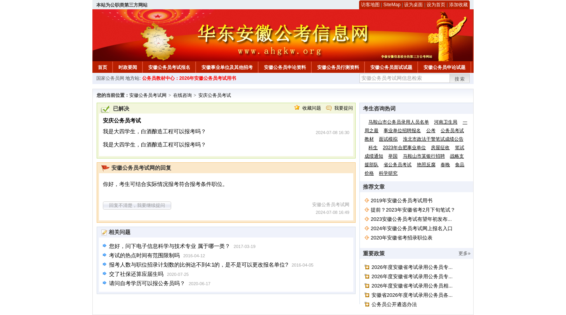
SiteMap (392, 4)
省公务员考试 (397, 164)
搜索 (460, 79)
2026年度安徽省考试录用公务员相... (412, 286)
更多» (464, 253)
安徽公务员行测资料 (338, 67)
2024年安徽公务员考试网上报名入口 (412, 228)
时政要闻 (127, 67)
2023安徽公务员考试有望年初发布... (411, 219)
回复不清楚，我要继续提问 (137, 205)
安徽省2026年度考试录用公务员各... (412, 295)
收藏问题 (311, 108)
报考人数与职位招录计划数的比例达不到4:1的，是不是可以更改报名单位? (198, 265)
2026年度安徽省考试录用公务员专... (412, 267)
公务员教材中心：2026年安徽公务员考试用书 (189, 78)
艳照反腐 (426, 164)
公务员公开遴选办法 (394, 304)
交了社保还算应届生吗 (136, 274)
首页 (102, 67)
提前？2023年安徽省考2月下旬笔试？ (413, 210)
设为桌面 (413, 4)
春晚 (445, 164)
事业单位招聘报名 (402, 130)
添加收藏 (458, 4)
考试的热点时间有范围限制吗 (144, 255)
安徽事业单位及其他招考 (227, 67)
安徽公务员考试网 (148, 95)
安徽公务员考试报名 (169, 67)
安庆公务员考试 (214, 95)
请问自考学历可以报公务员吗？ (147, 283)
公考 (431, 130)
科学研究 (388, 173)
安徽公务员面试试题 (391, 67)
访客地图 (370, 4)
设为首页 (436, 4)
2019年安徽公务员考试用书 (401, 200)
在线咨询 (182, 95)
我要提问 (343, 108)
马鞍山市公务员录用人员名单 (398, 122)
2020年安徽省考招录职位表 (401, 238)
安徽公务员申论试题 (444, 67)
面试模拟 (388, 139)
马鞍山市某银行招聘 (424, 156)
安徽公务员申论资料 (285, 67)
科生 (373, 147)
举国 (393, 156)
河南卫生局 (445, 122)
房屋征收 (440, 147)
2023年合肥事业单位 (404, 147)
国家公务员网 (110, 78)
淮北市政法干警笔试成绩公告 (433, 139)
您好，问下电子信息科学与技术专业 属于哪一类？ (169, 246)
